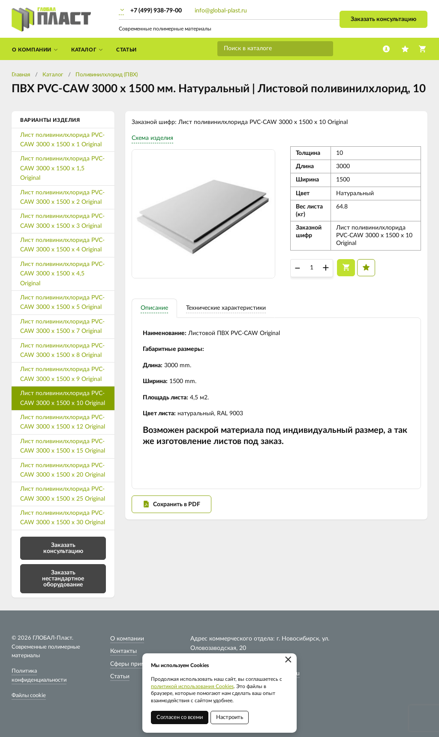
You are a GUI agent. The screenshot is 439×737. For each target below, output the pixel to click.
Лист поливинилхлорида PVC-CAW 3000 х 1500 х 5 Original (62, 302)
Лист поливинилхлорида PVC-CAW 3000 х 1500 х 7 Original (62, 326)
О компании (127, 639)
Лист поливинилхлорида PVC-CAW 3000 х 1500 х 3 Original (62, 221)
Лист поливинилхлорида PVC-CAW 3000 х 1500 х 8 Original (62, 350)
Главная (21, 75)
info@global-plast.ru (221, 11)
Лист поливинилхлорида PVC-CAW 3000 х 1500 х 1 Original (62, 140)
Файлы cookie (29, 695)
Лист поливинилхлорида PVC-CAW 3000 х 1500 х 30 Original (62, 518)
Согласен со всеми (179, 717)
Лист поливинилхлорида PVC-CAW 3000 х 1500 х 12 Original (62, 422)
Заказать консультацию (383, 19)
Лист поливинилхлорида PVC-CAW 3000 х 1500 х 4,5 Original (62, 274)
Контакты (123, 651)
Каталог (52, 75)
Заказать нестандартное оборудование (63, 579)
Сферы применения (137, 664)
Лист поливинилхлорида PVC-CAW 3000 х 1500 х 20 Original (62, 470)
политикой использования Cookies (192, 686)
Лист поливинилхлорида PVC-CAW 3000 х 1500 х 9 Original (62, 374)
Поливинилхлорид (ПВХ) (106, 75)
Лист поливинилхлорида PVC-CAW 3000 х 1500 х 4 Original (62, 245)
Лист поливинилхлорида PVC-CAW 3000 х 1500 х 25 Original (62, 493)
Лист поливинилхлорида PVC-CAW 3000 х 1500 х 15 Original (62, 446)
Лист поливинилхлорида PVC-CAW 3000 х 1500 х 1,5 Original (62, 168)
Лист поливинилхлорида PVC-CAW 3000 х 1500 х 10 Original (62, 398)
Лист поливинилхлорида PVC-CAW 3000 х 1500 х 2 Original (62, 197)
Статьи (119, 677)
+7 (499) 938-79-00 (156, 11)
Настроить (229, 717)
